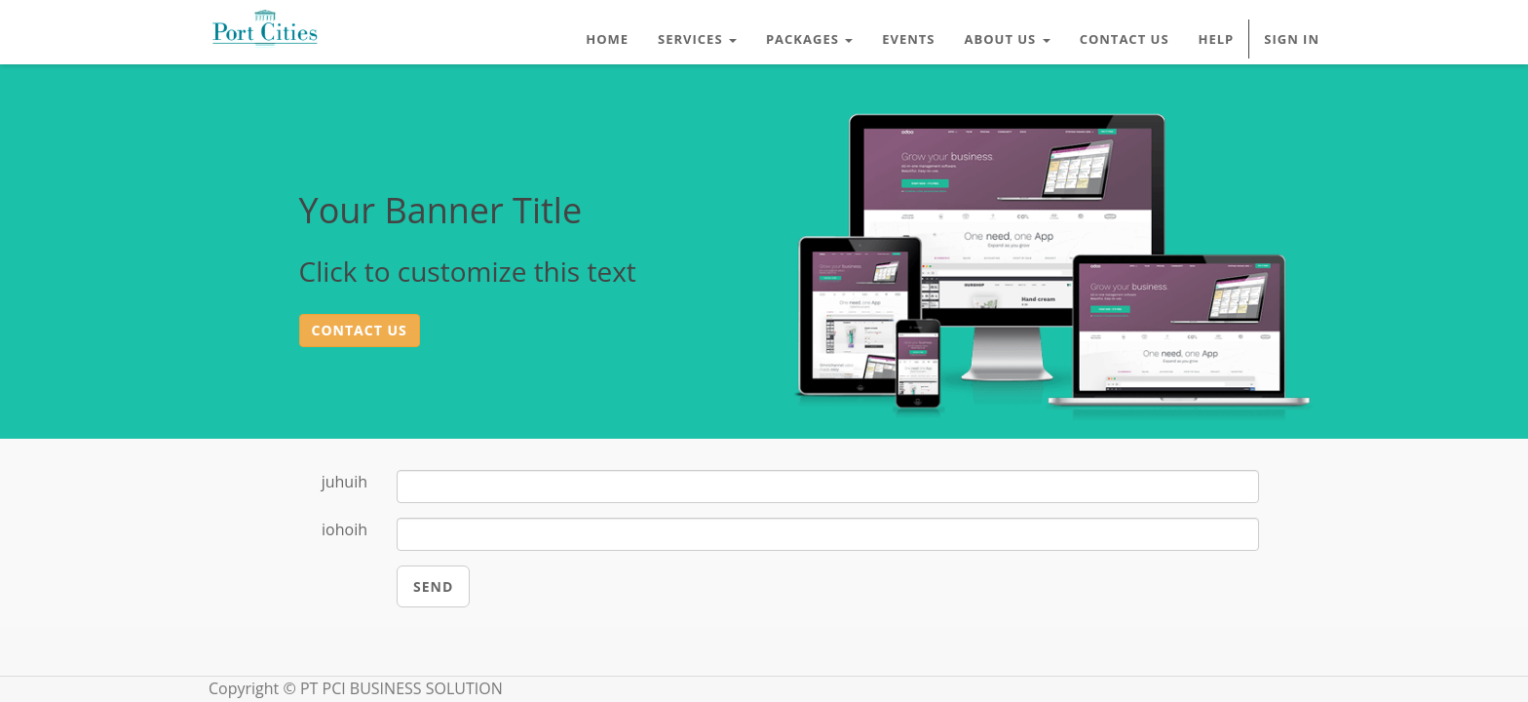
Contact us (359, 330)
